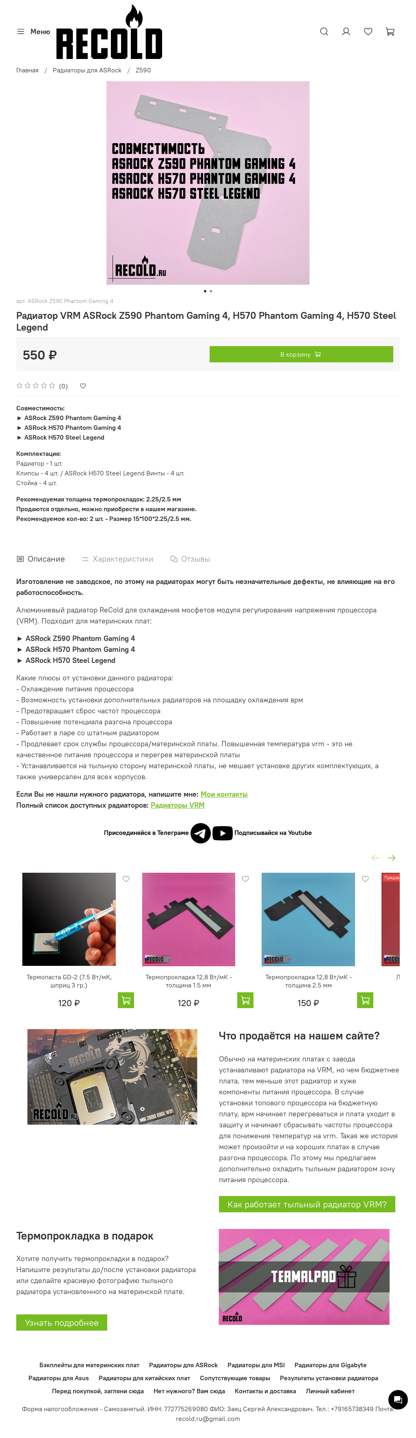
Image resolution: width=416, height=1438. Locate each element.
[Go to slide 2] (211, 291)
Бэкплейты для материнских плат (89, 1365)
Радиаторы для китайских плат (144, 1378)
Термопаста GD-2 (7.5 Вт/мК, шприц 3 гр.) (68, 991)
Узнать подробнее (62, 1333)
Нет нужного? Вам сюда (189, 1391)
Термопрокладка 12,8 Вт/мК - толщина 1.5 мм (199, 991)
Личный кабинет (330, 1391)
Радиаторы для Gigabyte (331, 1365)
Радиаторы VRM (178, 805)
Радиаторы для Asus (58, 1378)
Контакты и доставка (265, 1391)
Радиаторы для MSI (256, 1365)
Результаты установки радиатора (329, 1378)
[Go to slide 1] (205, 291)
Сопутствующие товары (235, 1378)
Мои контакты (224, 794)
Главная (27, 70)
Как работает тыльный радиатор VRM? (307, 1215)
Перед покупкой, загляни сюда (98, 1391)
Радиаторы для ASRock (87, 70)
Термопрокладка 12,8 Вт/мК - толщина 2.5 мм (329, 991)
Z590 (143, 70)
